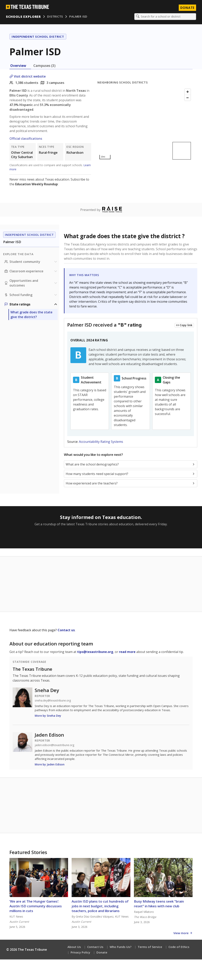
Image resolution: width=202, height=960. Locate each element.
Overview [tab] (18, 66)
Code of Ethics (178, 947)
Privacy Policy (80, 953)
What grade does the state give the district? (31, 315)
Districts (55, 17)
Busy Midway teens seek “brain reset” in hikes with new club (159, 904)
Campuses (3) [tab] (44, 66)
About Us (74, 947)
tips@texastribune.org (95, 652)
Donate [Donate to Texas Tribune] (187, 8)
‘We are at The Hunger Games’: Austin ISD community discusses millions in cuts (35, 907)
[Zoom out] (188, 98)
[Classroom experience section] (31, 272)
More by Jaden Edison (50, 765)
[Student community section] (31, 262)
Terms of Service (150, 947)
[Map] (145, 124)
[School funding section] (31, 295)
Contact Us (95, 947)
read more (127, 652)
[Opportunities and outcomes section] (31, 283)
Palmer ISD (79, 17)
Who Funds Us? (120, 947)
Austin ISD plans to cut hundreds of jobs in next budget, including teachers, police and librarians (100, 907)
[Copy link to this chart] (184, 326)
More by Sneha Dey (48, 716)
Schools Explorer (23, 17)
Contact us (66, 630)
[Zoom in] (188, 92)
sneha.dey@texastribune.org (53, 701)
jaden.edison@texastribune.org (54, 745)
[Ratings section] (31, 305)
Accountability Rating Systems (101, 442)
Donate (101, 953)
